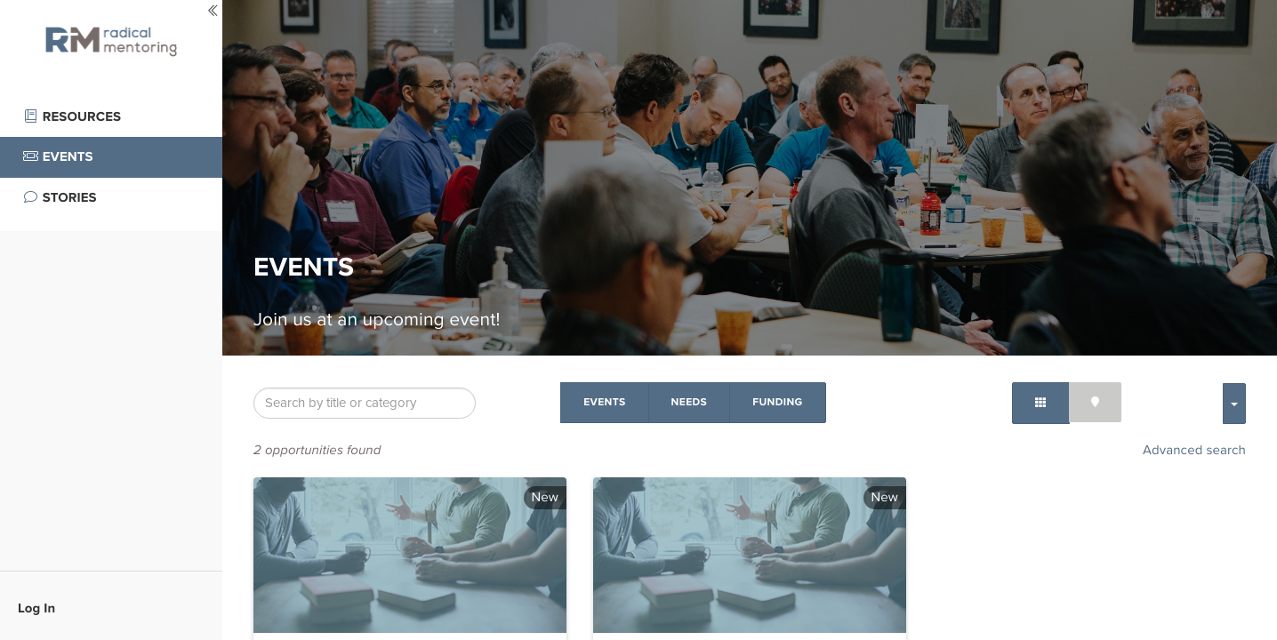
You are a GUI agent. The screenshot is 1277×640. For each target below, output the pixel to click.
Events (604, 402)
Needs (689, 402)
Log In (36, 608)
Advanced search (1194, 450)
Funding (777, 402)
